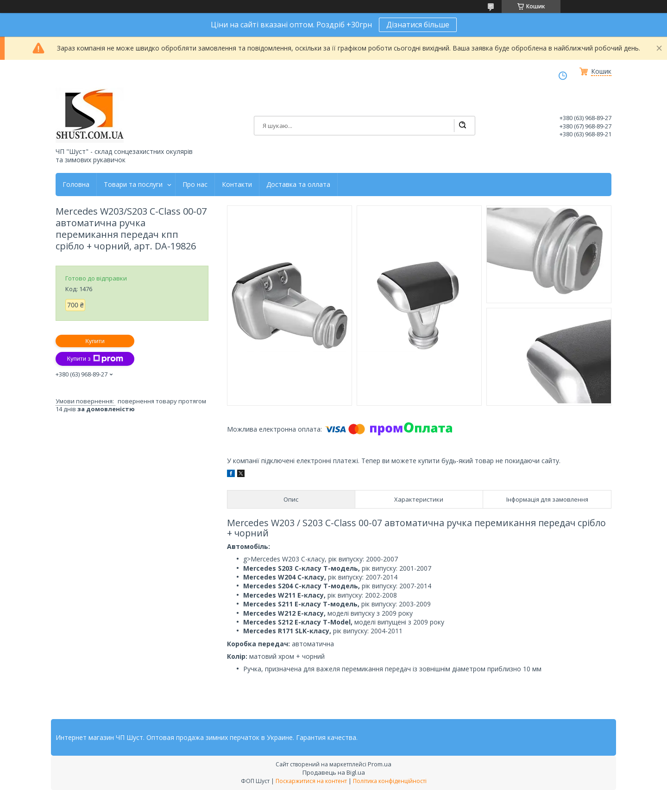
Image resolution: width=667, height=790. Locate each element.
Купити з (95, 359)
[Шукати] (462, 125)
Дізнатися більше (417, 24)
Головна (76, 184)
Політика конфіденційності (390, 781)
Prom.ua (379, 764)
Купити (95, 341)
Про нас (195, 184)
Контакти (237, 184)
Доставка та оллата (298, 184)
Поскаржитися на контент (311, 781)
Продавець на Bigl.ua (333, 772)
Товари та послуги (133, 184)
